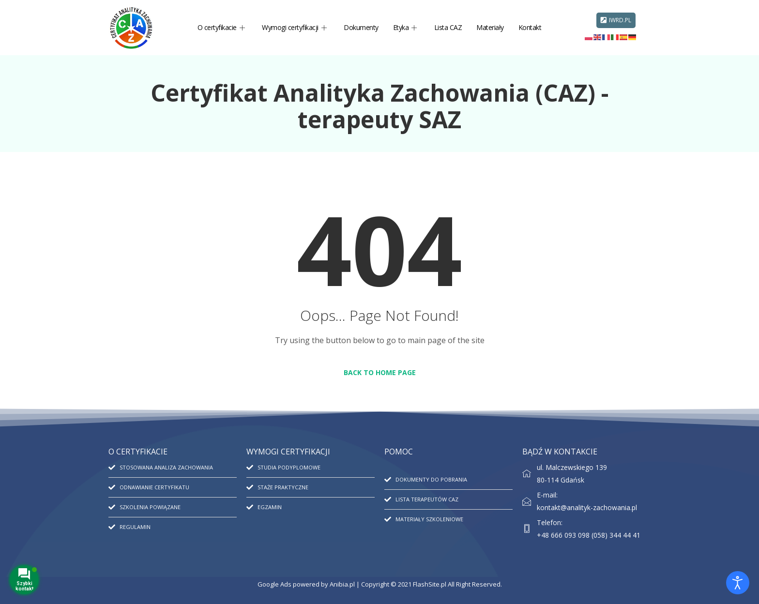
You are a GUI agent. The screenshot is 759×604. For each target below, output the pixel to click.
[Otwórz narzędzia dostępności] (737, 582)
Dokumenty (361, 27)
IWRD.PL (616, 20)
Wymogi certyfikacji (294, 27)
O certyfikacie (221, 27)
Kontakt (530, 27)
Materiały (490, 27)
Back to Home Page (380, 372)
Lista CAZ (448, 27)
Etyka (405, 27)
